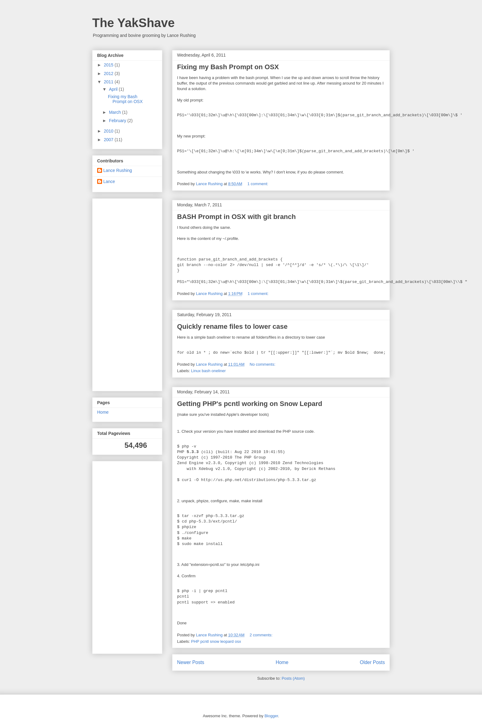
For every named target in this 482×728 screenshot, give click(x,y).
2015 (109, 64)
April (114, 89)
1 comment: (258, 183)
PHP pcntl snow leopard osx (216, 641)
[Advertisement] (115, 293)
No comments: (263, 364)
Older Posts (372, 662)
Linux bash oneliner (208, 370)
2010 (109, 131)
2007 (109, 139)
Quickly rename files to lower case (232, 326)
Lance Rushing (117, 170)
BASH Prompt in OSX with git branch (236, 217)
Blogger (271, 716)
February (118, 120)
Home (282, 662)
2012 (109, 73)
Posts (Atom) (293, 678)
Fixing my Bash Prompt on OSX (228, 67)
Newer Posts (190, 662)
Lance (109, 181)
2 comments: (262, 635)
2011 (109, 81)
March (115, 112)
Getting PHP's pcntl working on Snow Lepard (249, 404)
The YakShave (133, 23)
